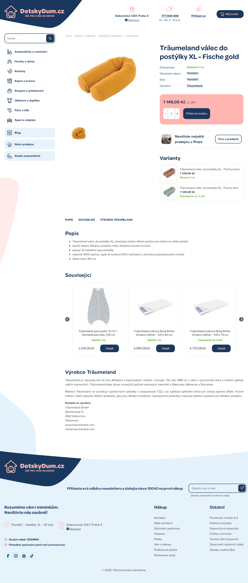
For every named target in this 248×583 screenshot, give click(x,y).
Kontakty (159, 518)
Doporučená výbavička (224, 528)
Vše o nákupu (162, 544)
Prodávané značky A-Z (224, 518)
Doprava (159, 534)
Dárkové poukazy (221, 523)
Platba (158, 539)
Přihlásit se (198, 16)
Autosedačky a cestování (31, 52)
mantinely (132, 36)
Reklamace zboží (165, 555)
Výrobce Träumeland (116, 219)
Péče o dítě (22, 110)
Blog (18, 133)
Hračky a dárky (24, 61)
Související (86, 219)
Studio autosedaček (27, 156)
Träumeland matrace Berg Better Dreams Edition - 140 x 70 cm (210, 332)
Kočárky (20, 71)
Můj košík (232, 14)
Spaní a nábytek (25, 120)
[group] (98, 319)
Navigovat (133, 20)
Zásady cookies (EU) (222, 550)
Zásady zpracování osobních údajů (210, 495)
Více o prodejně (228, 139)
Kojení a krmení (25, 81)
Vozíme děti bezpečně (224, 539)
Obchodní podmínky (167, 528)
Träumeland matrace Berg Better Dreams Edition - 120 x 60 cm (154, 332)
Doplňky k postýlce (111, 36)
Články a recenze (221, 534)
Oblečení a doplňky (27, 100)
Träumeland (194, 86)
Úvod (68, 36)
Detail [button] (109, 348)
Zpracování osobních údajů (227, 544)
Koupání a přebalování (29, 91)
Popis (69, 219)
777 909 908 (170, 16)
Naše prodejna (24, 144)
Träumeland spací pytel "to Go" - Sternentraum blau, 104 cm (98, 332)
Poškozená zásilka (165, 550)
